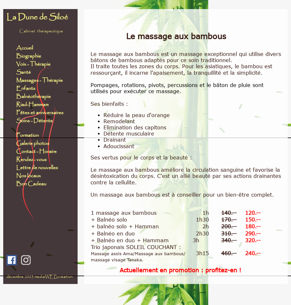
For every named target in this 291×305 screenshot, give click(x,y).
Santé (23, 72)
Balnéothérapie (33, 97)
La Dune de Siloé (37, 17)
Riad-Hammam (32, 105)
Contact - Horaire (37, 151)
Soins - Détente (34, 121)
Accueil (24, 48)
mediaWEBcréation (54, 276)
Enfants (26, 88)
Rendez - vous (31, 160)
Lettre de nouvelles (37, 168)
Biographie (28, 56)
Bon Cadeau (31, 184)
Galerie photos (32, 143)
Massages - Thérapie (39, 80)
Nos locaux (28, 176)
